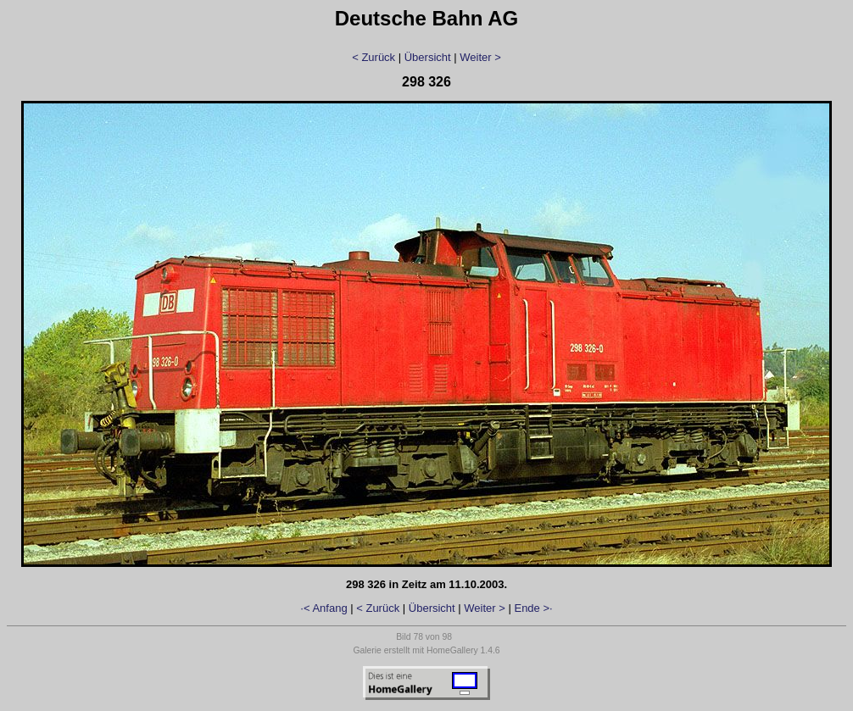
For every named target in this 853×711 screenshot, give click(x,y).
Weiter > (480, 57)
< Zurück (373, 57)
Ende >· (533, 608)
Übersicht (427, 57)
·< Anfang (323, 608)
